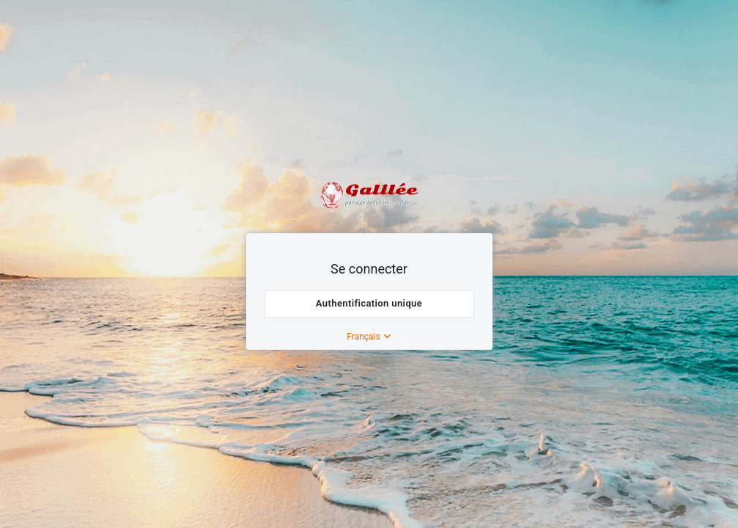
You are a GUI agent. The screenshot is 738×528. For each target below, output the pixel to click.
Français (369, 336)
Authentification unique (369, 303)
